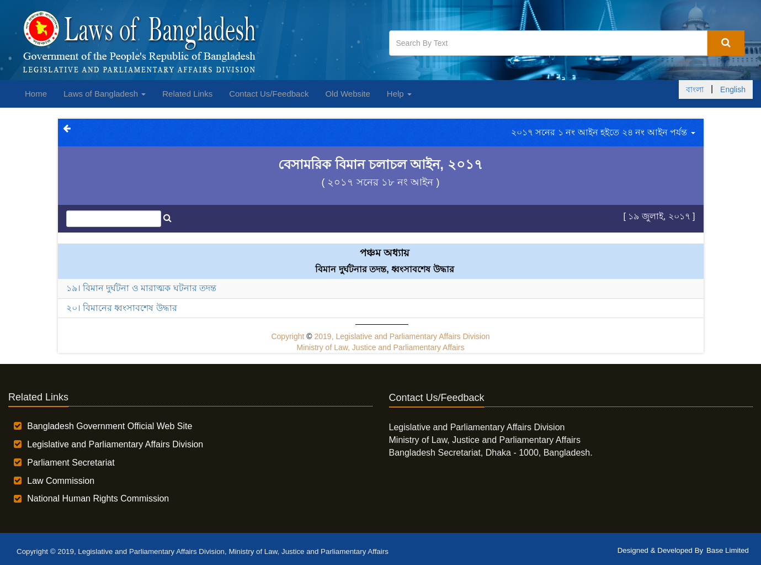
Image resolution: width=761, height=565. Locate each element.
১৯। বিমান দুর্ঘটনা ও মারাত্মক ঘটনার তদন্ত (141, 288)
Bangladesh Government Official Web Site (109, 426)
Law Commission (60, 480)
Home (36, 93)
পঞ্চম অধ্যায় (384, 252)
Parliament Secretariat (70, 462)
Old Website (347, 93)
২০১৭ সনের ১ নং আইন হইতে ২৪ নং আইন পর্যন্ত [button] (603, 132)
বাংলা (695, 89)
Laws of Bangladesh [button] (104, 93)
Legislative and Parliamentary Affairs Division (115, 444)
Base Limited (727, 550)
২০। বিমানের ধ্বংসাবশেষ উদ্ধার (121, 308)
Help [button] (399, 93)
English (733, 89)
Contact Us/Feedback (268, 93)
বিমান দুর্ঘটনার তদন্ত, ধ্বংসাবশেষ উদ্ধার (384, 269)
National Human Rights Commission (98, 498)
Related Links (187, 93)
